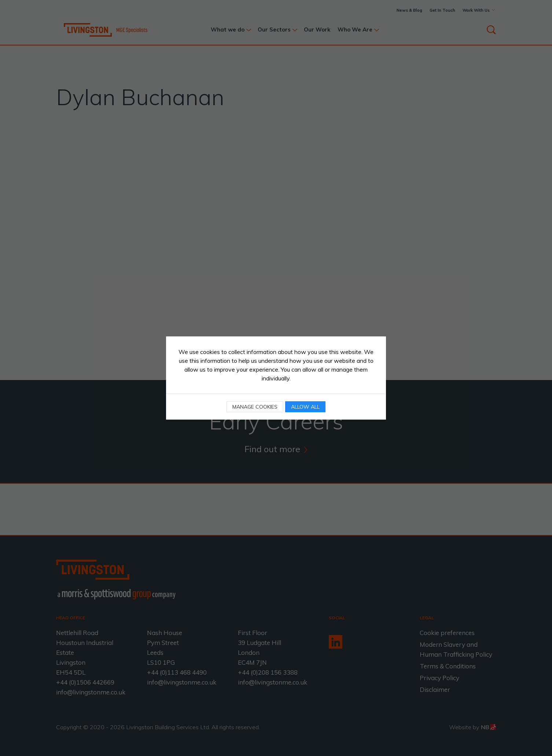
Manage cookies (254, 406)
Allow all (305, 406)
